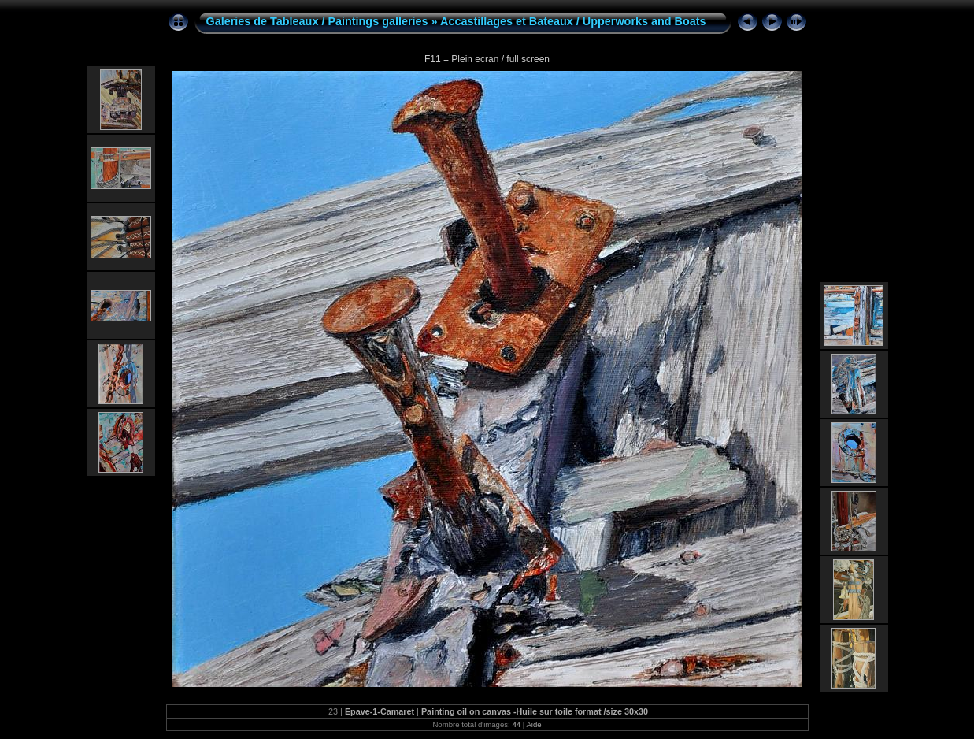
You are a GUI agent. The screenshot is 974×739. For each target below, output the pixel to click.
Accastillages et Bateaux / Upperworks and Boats (573, 21)
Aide (533, 724)
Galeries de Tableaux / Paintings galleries (317, 21)
